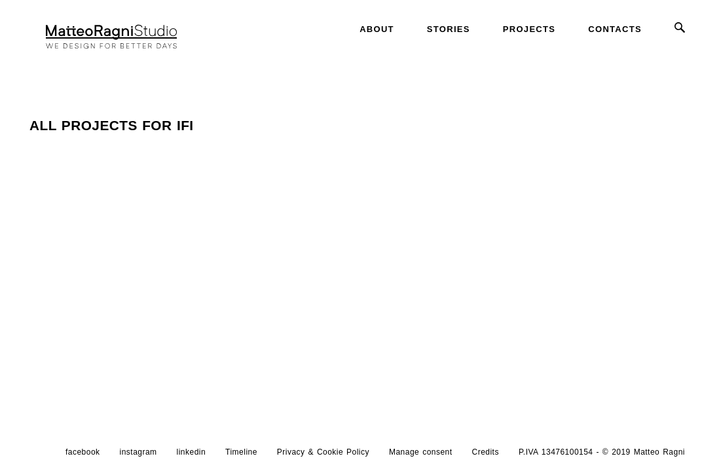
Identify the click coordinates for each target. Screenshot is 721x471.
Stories (448, 29)
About (377, 29)
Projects (529, 29)
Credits (485, 453)
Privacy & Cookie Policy (323, 453)
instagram (138, 453)
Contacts (615, 29)
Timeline (241, 453)
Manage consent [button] (421, 453)
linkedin (191, 453)
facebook (82, 453)
